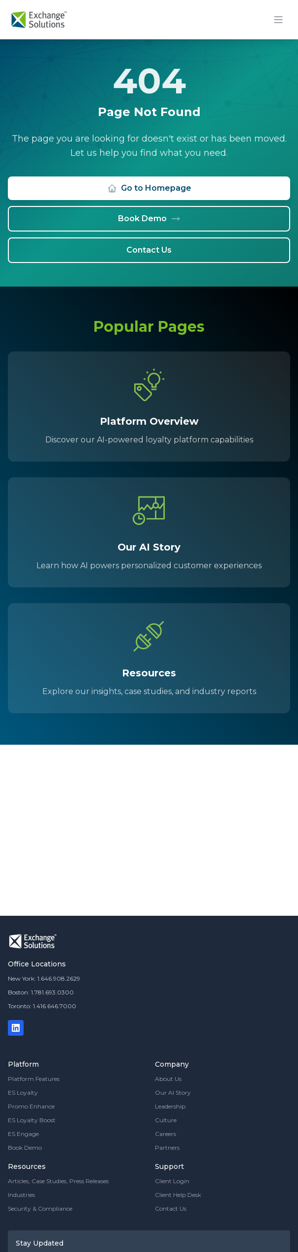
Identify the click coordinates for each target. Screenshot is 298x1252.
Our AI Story (173, 1092)
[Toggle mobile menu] (278, 19)
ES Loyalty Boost (32, 1120)
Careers (165, 1133)
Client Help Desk (178, 1194)
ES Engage (23, 1133)
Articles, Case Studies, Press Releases (58, 1181)
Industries (21, 1194)
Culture (166, 1120)
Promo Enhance (31, 1106)
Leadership (170, 1106)
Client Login (172, 1181)
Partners (167, 1147)
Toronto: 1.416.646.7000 (42, 1006)
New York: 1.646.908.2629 (44, 978)
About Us (168, 1078)
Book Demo (149, 219)
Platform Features (34, 1078)
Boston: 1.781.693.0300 (41, 992)
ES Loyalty (23, 1092)
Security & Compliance (40, 1208)
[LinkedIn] (16, 1028)
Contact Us (149, 250)
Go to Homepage (149, 188)
